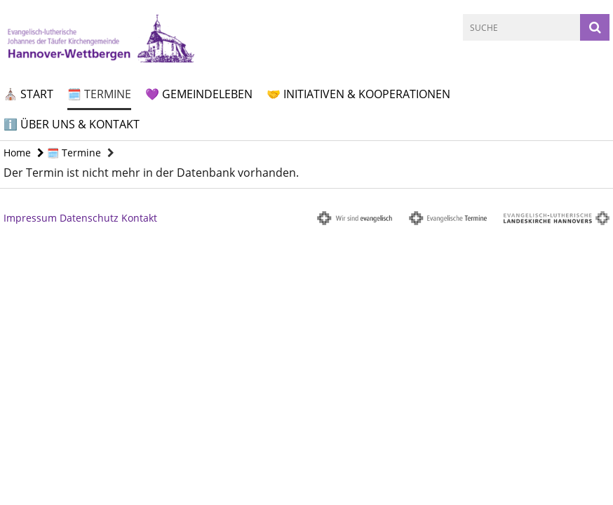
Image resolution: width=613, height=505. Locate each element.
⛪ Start (28, 94)
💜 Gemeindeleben (198, 94)
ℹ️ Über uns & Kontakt (72, 124)
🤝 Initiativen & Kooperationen (358, 94)
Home (17, 152)
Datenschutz (89, 217)
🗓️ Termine (99, 94)
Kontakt (139, 217)
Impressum (30, 217)
